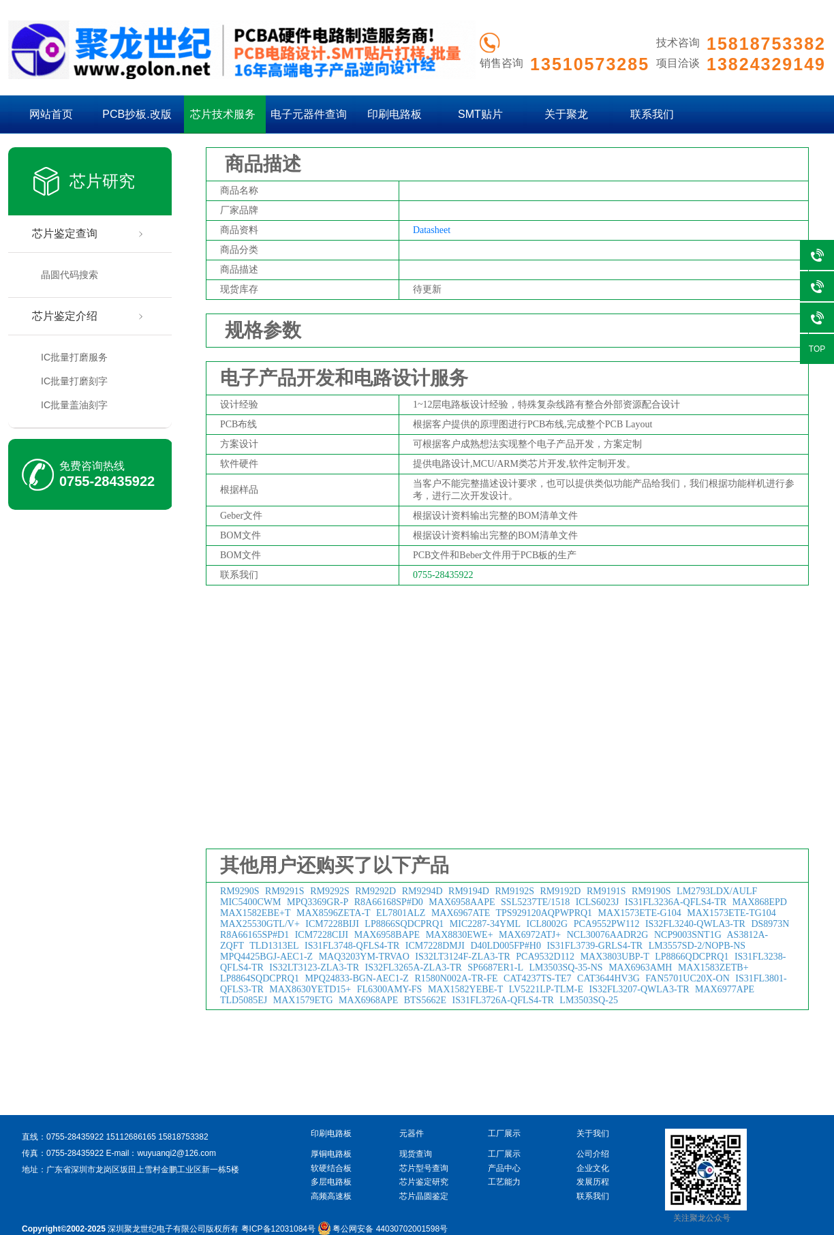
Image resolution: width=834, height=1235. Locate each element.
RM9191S (606, 891)
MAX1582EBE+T (255, 913)
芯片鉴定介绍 (64, 316)
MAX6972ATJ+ (530, 935)
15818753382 (183, 1137)
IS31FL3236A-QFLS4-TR (675, 902)
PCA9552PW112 (607, 924)
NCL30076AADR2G (608, 935)
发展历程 (592, 1182)
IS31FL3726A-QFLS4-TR (502, 1000)
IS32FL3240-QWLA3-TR (695, 924)
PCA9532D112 (545, 956)
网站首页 (51, 114)
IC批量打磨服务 (74, 357)
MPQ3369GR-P (317, 902)
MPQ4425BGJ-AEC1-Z (266, 956)
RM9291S (285, 891)
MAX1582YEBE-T (465, 989)
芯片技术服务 (223, 114)
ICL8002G (547, 924)
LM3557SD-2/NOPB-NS (697, 946)
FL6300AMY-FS (389, 989)
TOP (817, 349)
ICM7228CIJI (322, 935)
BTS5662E (425, 1000)
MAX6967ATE (460, 913)
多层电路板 (331, 1182)
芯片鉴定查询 (64, 233)
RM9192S (514, 891)
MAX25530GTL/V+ (260, 924)
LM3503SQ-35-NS (566, 967)
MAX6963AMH (640, 967)
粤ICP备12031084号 (278, 1229)
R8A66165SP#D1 (254, 935)
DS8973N (770, 924)
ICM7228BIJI (332, 924)
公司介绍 (592, 1154)
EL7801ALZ (400, 913)
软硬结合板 (331, 1168)
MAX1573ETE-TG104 (731, 913)
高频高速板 (331, 1196)
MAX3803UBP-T (615, 956)
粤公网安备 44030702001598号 (383, 1229)
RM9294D (422, 891)
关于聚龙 (566, 114)
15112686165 (130, 1137)
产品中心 (504, 1168)
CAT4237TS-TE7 (538, 978)
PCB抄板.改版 (136, 114)
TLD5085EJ (243, 1000)
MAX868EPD (759, 902)
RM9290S (240, 891)
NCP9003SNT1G (688, 935)
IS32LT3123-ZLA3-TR (314, 967)
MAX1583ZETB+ (713, 967)
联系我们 (652, 114)
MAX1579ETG (303, 1000)
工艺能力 (504, 1182)
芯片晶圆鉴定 (423, 1196)
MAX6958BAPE (387, 935)
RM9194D (468, 891)
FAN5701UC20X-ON (687, 978)
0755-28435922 (107, 481)
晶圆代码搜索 (69, 274)
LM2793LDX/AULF (717, 891)
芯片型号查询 (423, 1168)
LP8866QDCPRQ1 (691, 956)
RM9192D (560, 891)
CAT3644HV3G (608, 978)
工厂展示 (504, 1154)
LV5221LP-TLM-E (546, 989)
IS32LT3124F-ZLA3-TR (462, 956)
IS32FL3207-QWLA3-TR (639, 989)
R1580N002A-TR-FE (455, 978)
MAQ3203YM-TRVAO (364, 956)
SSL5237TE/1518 (535, 902)
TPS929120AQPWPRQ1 (544, 913)
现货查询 (415, 1154)
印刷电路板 (394, 114)
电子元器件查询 (309, 114)
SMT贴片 (480, 114)
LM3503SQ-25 (588, 1000)
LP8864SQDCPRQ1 (259, 978)
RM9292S (330, 891)
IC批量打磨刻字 (74, 381)
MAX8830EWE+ (459, 935)
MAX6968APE (368, 1000)
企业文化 (592, 1168)
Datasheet (431, 230)
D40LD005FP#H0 (505, 946)
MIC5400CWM (250, 902)
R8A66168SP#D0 (388, 902)
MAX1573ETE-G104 (639, 913)
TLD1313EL (273, 946)
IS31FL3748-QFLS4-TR (352, 946)
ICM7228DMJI (435, 946)
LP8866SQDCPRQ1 (404, 924)
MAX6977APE (724, 989)
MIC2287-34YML (485, 924)
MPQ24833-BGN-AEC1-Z (356, 978)
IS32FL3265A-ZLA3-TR (413, 967)
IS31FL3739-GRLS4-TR (594, 946)
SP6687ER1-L (495, 967)
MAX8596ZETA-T (333, 913)
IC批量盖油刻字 (74, 404)
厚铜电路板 (331, 1154)
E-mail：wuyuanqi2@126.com (161, 1153)
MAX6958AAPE (462, 902)
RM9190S (651, 891)
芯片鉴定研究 (423, 1182)
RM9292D (375, 891)
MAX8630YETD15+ (310, 989)
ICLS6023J (597, 902)
